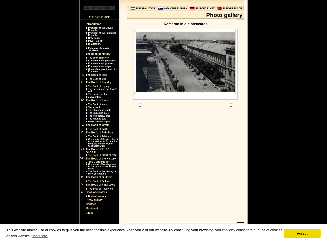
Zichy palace (94, 97)
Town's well (94, 107)
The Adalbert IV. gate (99, 116)
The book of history (98, 53)
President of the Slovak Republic (100, 29)
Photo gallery (94, 199)
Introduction (93, 24)
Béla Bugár (94, 38)
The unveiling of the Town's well (102, 90)
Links (89, 213)
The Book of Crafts (97, 125)
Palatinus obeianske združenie (98, 49)
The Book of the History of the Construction (101, 160)
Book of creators (96, 192)
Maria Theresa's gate (99, 121)
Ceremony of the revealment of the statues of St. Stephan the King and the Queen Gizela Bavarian (103, 142)
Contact (91, 204)
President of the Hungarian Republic (102, 34)
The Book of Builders (99, 177)
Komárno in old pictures (101, 63)
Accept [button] (302, 233)
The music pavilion (98, 94)
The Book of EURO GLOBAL (103, 155)
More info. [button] (40, 236)
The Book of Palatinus (100, 132)
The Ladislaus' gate (98, 113)
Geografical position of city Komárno (102, 70)
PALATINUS (93, 44)
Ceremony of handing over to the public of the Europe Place (102, 166)
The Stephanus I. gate (99, 110)
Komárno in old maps (99, 66)
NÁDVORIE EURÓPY (175, 8)
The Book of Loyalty (98, 82)
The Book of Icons (97, 100)
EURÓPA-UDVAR (145, 8)
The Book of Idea (96, 74)
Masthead (92, 208)
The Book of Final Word (100, 184)
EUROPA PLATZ (205, 8)
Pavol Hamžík (95, 41)
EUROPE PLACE (232, 8)
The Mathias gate (97, 119)
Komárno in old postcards (102, 60)
